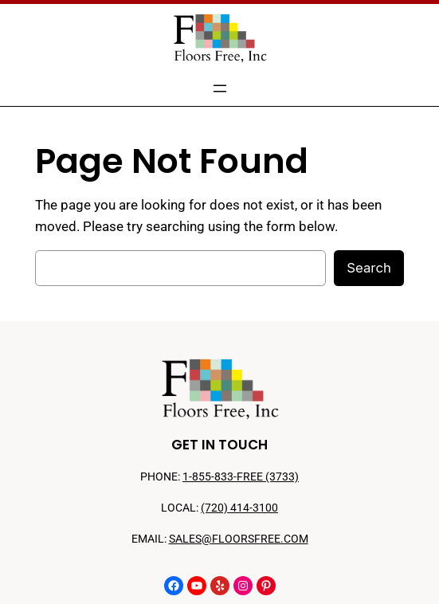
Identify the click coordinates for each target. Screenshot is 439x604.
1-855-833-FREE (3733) (240, 477)
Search (369, 268)
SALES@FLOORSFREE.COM (238, 539)
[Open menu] (219, 88)
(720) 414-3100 (239, 508)
